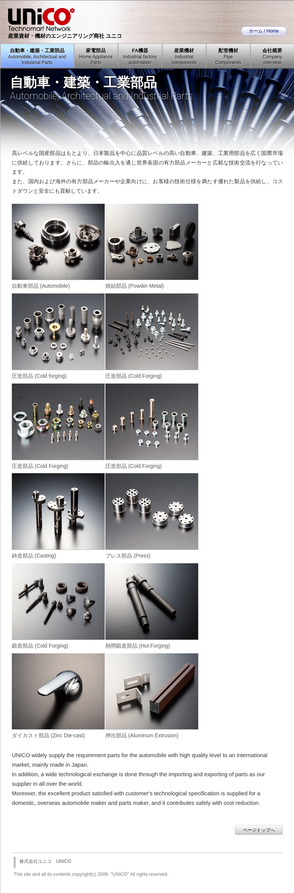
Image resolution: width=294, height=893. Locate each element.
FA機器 (140, 56)
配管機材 (228, 56)
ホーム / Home (264, 31)
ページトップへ (259, 830)
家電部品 (96, 56)
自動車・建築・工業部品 (37, 56)
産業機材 (184, 56)
